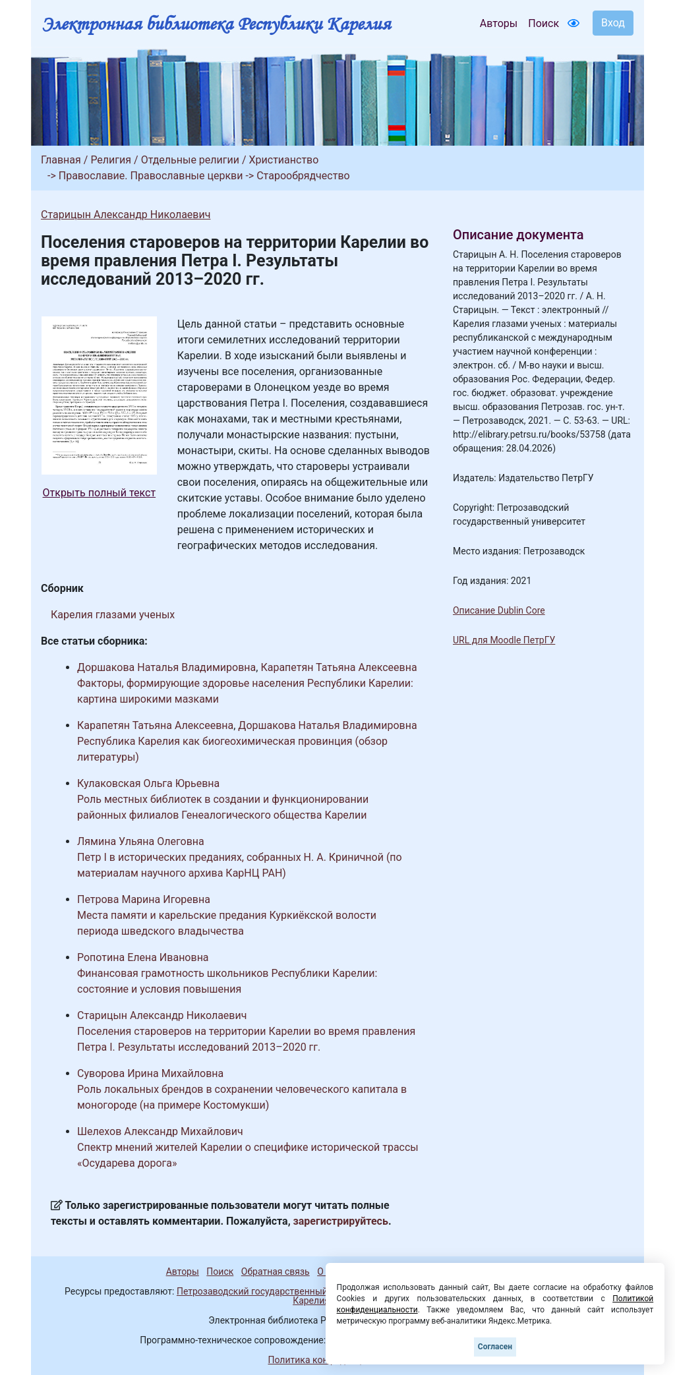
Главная (61, 160)
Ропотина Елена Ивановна (143, 957)
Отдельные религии (190, 160)
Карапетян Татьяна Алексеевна (338, 667)
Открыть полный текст (99, 492)
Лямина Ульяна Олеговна (140, 841)
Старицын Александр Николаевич (125, 214)
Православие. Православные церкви (151, 175)
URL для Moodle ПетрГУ (504, 640)
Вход (613, 22)
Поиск (543, 23)
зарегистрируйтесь (340, 1221)
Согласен (495, 1346)
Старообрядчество (302, 175)
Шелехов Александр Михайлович (160, 1131)
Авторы (498, 23)
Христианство (284, 160)
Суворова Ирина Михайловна (150, 1073)
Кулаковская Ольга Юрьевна (148, 783)
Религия (110, 160)
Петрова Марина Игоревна (143, 899)
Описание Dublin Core (499, 610)
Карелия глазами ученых (113, 614)
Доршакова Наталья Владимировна (166, 667)
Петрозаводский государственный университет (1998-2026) (306, 1291)
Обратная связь (275, 1271)
